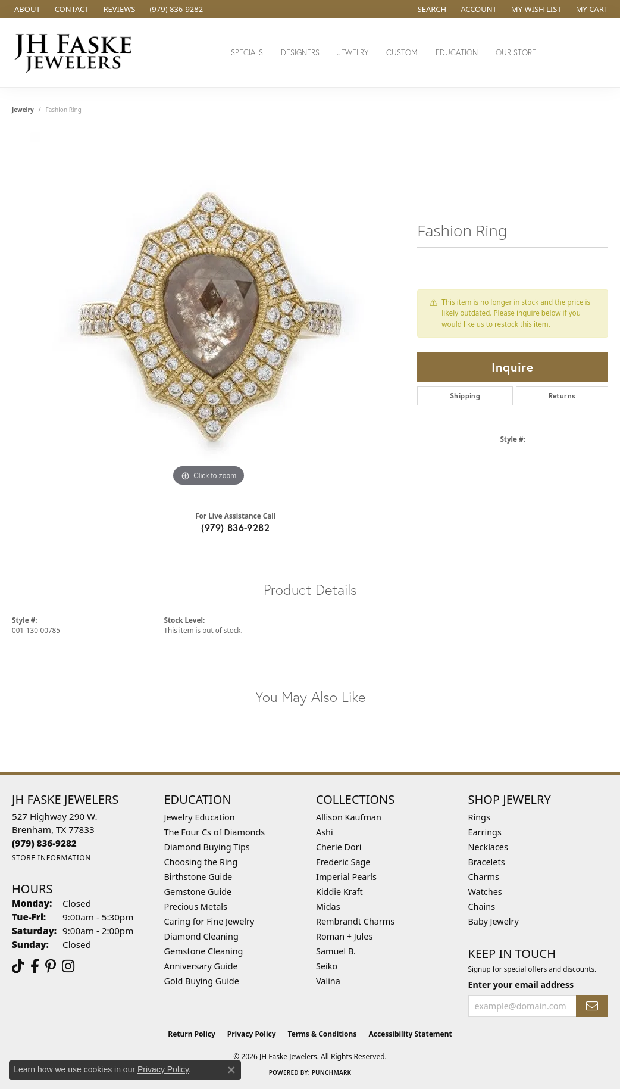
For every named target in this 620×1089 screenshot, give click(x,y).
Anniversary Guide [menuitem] (201, 966)
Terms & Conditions (322, 1034)
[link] (26, 9)
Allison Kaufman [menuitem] (348, 817)
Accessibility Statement (410, 1034)
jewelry (23, 109)
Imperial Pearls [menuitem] (346, 876)
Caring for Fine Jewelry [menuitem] (209, 921)
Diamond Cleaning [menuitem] (201, 936)
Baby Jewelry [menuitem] (493, 921)
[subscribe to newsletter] (592, 1006)
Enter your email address (521, 984)
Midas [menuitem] (328, 906)
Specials (247, 53)
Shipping (465, 395)
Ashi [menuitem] (324, 832)
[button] (431, 9)
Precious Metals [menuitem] (195, 906)
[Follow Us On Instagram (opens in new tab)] (68, 966)
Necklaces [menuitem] (488, 847)
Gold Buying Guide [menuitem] (201, 981)
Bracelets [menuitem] (486, 862)
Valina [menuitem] (328, 981)
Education (457, 53)
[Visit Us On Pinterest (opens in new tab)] (50, 966)
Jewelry (352, 53)
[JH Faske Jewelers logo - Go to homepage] (76, 52)
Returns (562, 395)
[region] (208, 310)
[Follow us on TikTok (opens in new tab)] (18, 966)
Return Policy (191, 1034)
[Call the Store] (44, 843)
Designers (300, 53)
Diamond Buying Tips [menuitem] (207, 847)
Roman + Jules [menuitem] (344, 936)
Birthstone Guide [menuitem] (198, 876)
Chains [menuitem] (482, 906)
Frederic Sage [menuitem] (343, 862)
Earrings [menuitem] (485, 832)
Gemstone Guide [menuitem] (198, 891)
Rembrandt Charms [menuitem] (355, 921)
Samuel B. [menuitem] (336, 951)
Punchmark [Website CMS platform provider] (332, 1072)
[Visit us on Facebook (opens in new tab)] (34, 966)
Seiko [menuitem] (326, 966)
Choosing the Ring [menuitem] (201, 862)
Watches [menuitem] (485, 891)
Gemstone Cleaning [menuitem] (203, 951)
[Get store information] (51, 858)
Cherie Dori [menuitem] (339, 847)
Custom (402, 53)
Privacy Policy (251, 1034)
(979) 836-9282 (235, 527)
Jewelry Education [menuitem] (199, 817)
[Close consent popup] (231, 1070)
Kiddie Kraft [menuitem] (339, 891)
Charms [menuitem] (483, 876)
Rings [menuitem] (479, 817)
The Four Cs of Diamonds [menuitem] (214, 832)
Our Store (516, 53)
